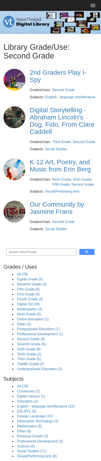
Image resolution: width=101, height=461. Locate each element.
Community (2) (28, 391)
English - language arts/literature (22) (45, 406)
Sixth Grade (82, 179)
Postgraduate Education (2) (38, 329)
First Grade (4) (28, 294)
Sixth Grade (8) (29, 349)
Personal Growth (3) (32, 436)
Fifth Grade (61, 184)
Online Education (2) (33, 319)
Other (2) (24, 324)
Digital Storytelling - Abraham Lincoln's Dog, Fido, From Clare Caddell (62, 120)
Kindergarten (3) (29, 309)
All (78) (22, 274)
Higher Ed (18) (28, 304)
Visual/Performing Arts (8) (37, 456)
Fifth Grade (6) (28, 289)
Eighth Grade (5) (30, 279)
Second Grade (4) (31, 339)
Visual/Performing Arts (62, 191)
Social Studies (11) (31, 451)
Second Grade (63, 90)
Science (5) (26, 446)
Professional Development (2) (40, 441)
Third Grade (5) (29, 359)
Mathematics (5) (29, 426)
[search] (41, 252)
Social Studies (56, 149)
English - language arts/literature (70, 97)
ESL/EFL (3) (26, 411)
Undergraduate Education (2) (39, 369)
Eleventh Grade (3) (31, 284)
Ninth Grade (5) (29, 314)
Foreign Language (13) (35, 416)
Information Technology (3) (37, 421)
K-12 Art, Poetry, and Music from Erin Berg (60, 165)
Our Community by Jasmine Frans (57, 208)
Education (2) (27, 401)
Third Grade (61, 142)
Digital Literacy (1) (31, 396)
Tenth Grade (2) (29, 354)
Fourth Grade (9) (30, 299)
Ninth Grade (61, 179)
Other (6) (24, 431)
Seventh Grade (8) (31, 344)
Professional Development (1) (40, 334)
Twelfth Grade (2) (30, 364)
